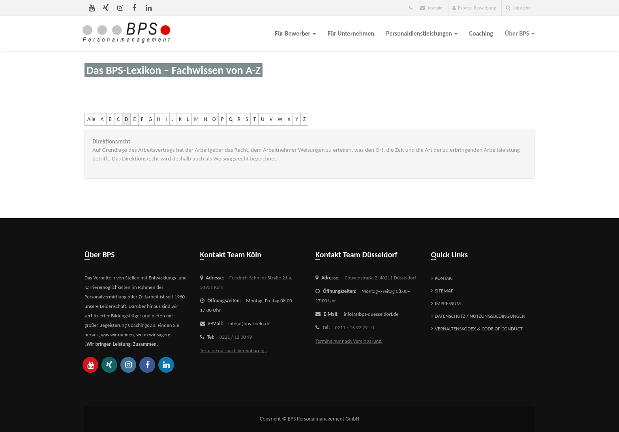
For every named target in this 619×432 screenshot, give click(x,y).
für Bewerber (295, 33)
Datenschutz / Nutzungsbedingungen (480, 316)
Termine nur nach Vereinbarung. (233, 350)
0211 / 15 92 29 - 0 (354, 327)
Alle (91, 119)
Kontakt (431, 8)
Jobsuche (518, 8)
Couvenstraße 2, (380, 278)
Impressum (448, 303)
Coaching (481, 33)
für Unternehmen (351, 33)
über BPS (520, 33)
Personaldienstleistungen (422, 33)
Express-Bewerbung (474, 8)
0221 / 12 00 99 (235, 337)
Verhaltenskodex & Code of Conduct (479, 329)
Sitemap (444, 291)
